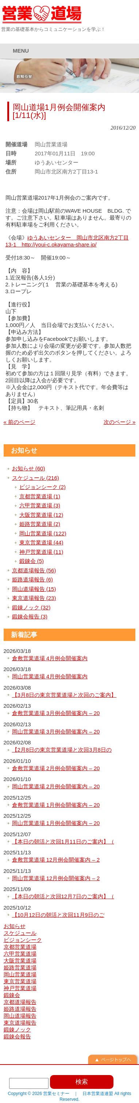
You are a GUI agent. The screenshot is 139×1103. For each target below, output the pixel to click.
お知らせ (24, 450)
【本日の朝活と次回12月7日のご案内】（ (63, 896)
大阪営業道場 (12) (41, 515)
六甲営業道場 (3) (40, 505)
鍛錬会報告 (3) (30, 616)
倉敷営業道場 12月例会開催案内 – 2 (56, 860)
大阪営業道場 (20, 960)
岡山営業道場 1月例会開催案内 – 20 (56, 823)
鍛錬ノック (17, 1029)
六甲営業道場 (20, 954)
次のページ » (120, 422)
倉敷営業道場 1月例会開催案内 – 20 (56, 805)
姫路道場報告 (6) (32, 579)
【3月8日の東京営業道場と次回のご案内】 (64, 695)
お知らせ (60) (28, 468)
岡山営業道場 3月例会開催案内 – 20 (56, 731)
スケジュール (20, 933)
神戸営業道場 (20, 988)
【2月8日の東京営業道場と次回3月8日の (62, 750)
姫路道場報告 (20, 1009)
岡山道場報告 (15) (34, 589)
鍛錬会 (12, 995)
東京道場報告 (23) (34, 598)
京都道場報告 (20, 1002)
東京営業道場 (20, 981)
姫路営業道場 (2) (40, 524)
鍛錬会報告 (17, 1036)
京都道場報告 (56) (34, 570)
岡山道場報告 (20, 1016)
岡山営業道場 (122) (42, 533)
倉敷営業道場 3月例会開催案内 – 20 (56, 713)
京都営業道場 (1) (40, 496)
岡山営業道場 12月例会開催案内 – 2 (56, 878)
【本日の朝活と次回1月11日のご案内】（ (63, 841)
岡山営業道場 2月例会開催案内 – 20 (56, 786)
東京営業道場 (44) (41, 542)
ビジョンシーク (23, 940)
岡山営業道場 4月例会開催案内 (50, 676)
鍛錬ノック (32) (31, 607)
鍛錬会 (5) (31, 561)
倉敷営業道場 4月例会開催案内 (50, 658)
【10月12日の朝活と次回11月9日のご (58, 915)
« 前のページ (20, 422)
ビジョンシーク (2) (42, 487)
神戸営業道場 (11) (41, 552)
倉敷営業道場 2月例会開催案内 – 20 (56, 768)
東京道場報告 (20, 1023)
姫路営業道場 (20, 967)
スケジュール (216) (35, 478)
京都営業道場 (20, 947)
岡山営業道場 (20, 974)
